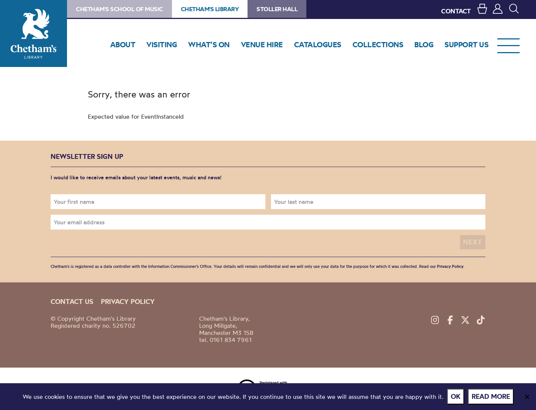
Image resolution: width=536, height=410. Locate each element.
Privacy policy (128, 301)
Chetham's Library (33, 33)
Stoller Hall (276, 9)
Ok (455, 396)
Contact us (72, 301)
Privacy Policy (450, 266)
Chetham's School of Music (119, 9)
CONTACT (456, 11)
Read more (491, 396)
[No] (526, 396)
